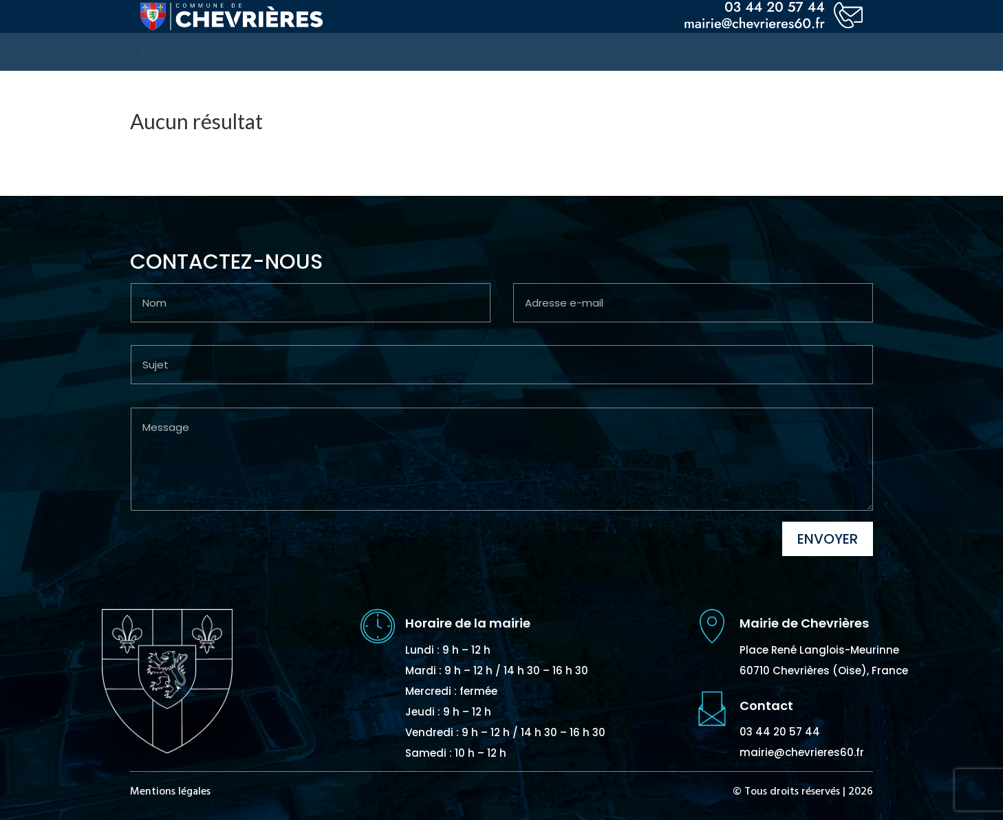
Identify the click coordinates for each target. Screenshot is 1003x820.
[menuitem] (178, 53)
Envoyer (827, 538)
